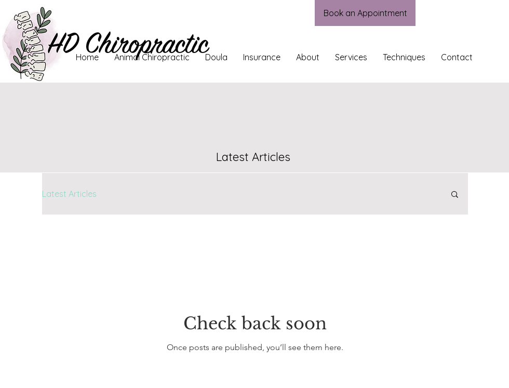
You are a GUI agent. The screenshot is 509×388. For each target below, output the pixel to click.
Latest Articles (69, 194)
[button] (455, 195)
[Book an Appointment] (365, 13)
